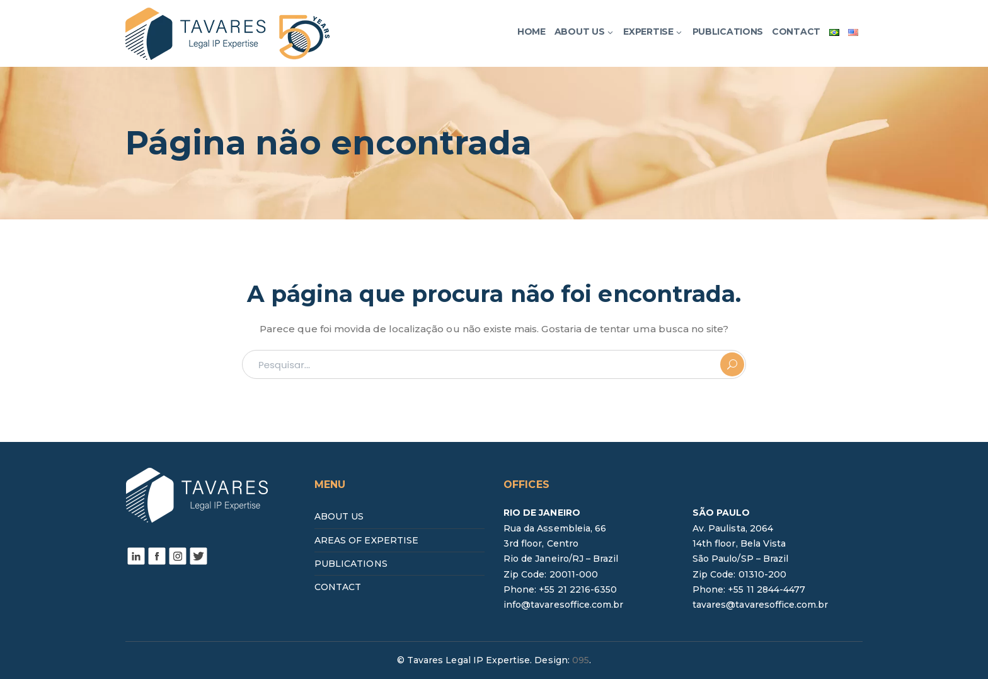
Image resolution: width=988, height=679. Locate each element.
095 (580, 660)
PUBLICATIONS (351, 563)
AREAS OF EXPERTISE (366, 540)
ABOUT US (339, 516)
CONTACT (337, 587)
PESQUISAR (732, 364)
